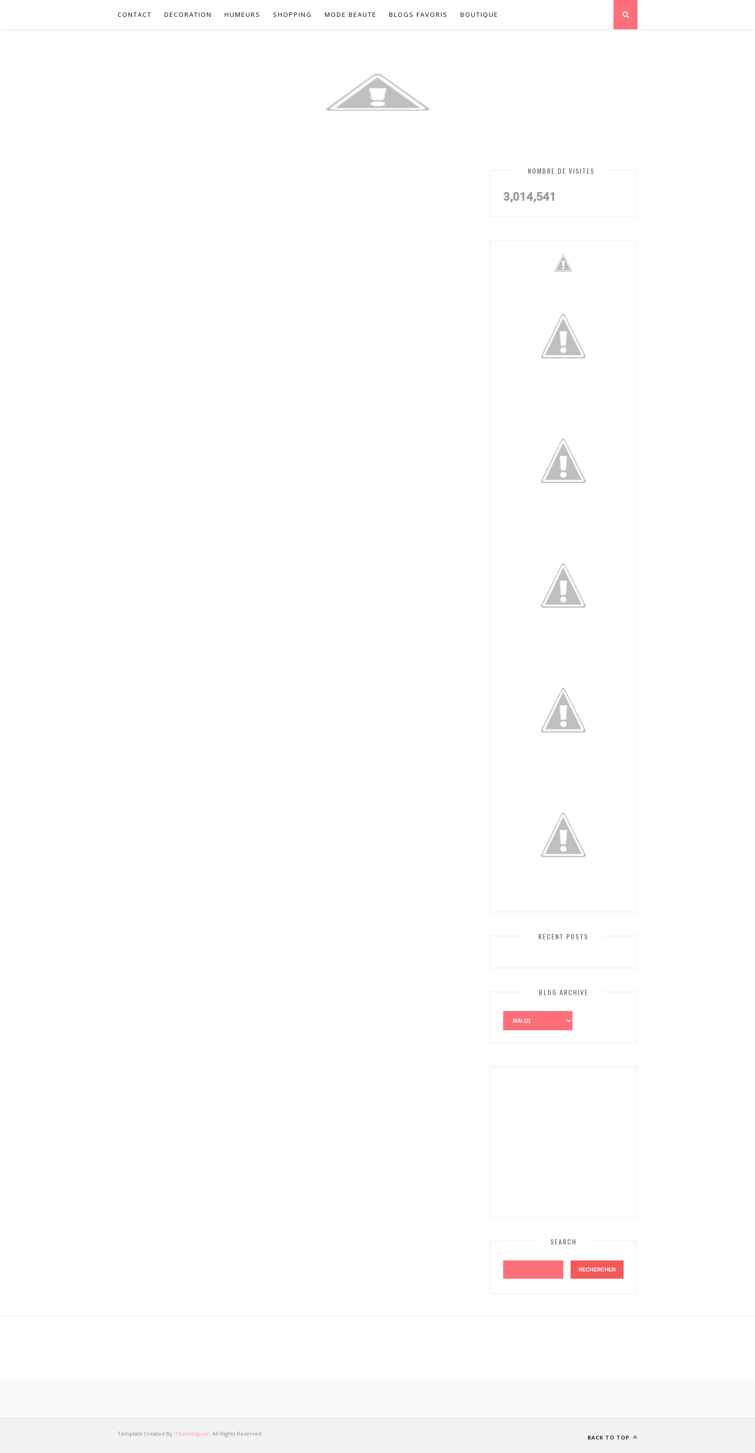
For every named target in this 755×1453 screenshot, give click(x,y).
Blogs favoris (418, 14)
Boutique (479, 14)
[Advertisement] (575, 1140)
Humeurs (242, 14)
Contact (134, 14)
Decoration (188, 14)
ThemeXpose (192, 1433)
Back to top (612, 1437)
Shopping (292, 14)
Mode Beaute (351, 14)
